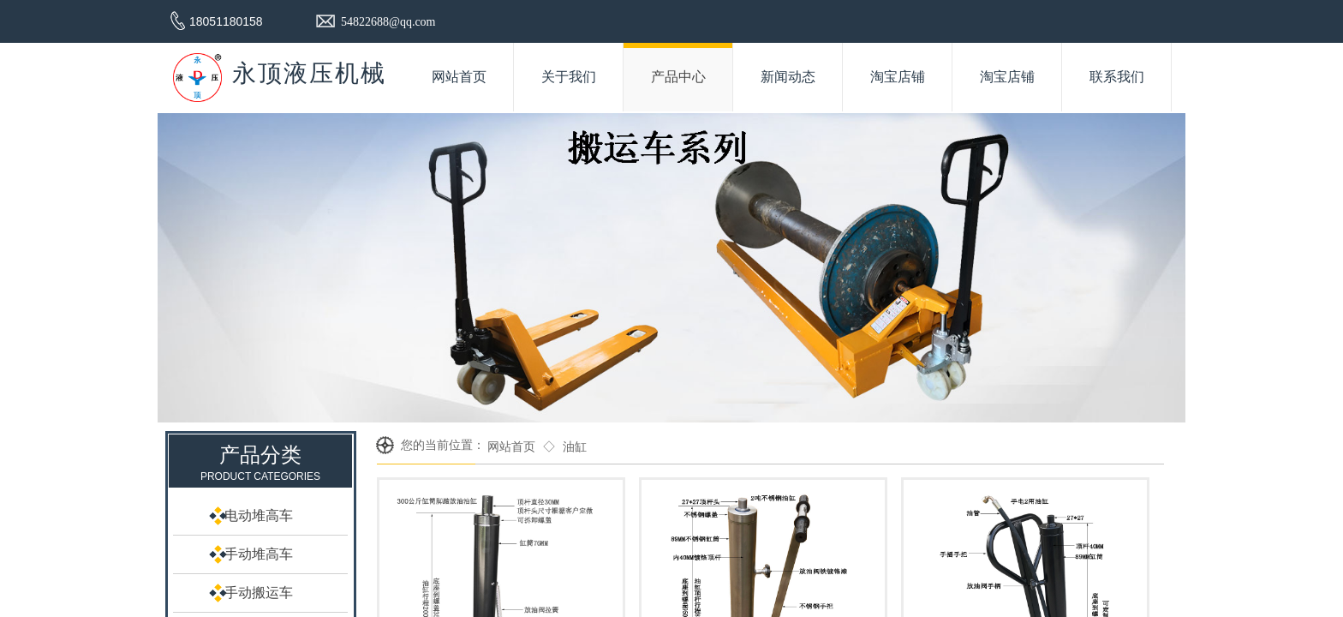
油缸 (575, 446)
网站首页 (511, 446)
